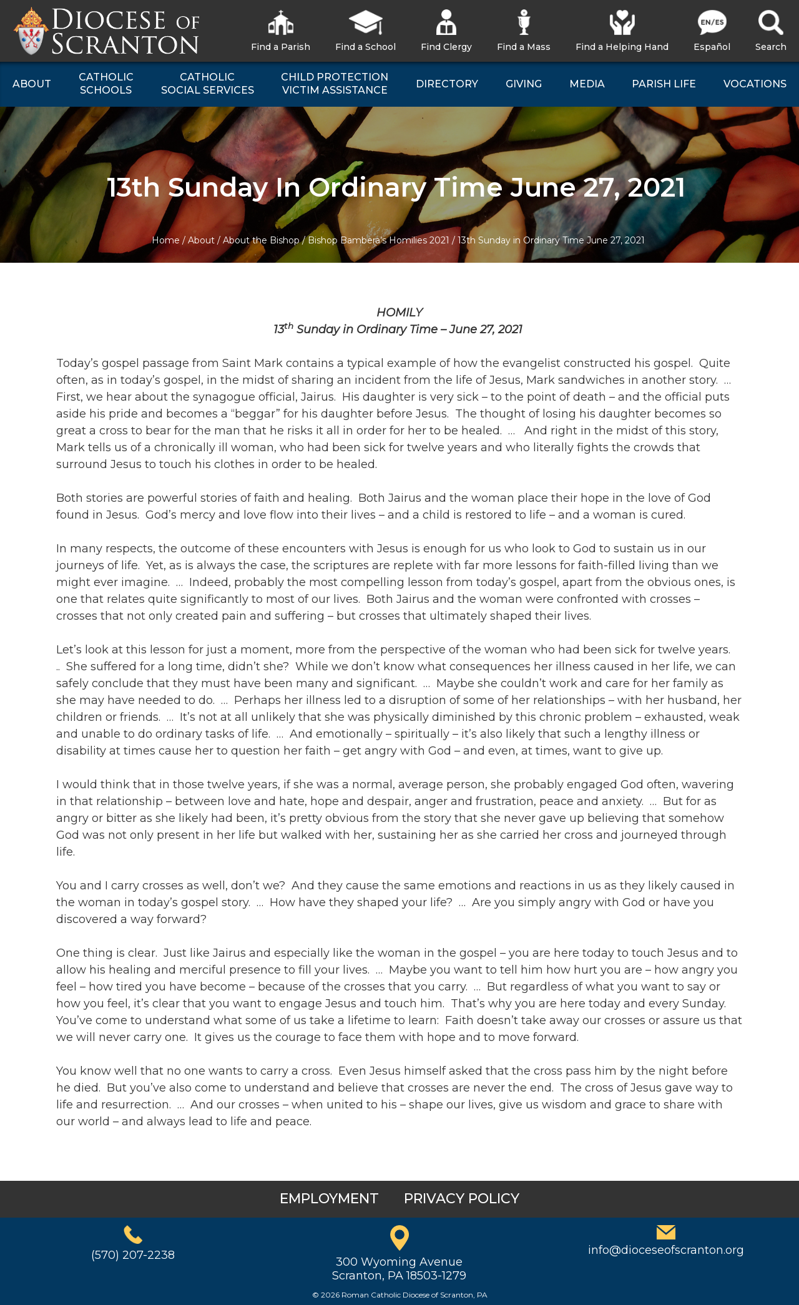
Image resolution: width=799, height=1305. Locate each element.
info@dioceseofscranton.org (666, 1250)
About (201, 240)
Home (166, 240)
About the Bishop (261, 240)
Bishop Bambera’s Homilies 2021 (378, 240)
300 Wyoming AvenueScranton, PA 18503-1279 (399, 1269)
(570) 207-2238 (133, 1255)
